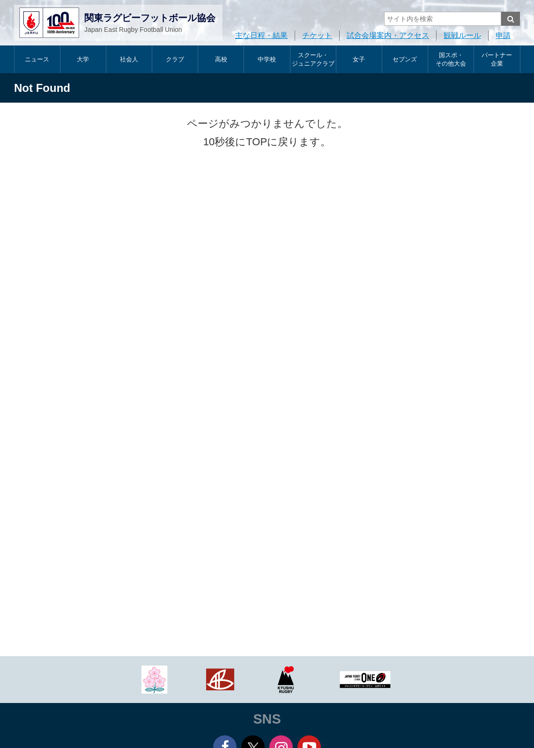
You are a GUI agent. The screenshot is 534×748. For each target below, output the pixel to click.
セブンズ (405, 59)
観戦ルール (462, 35)
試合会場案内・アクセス (388, 35)
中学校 (267, 59)
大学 (83, 59)
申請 (503, 35)
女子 (359, 59)
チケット (317, 35)
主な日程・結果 (261, 35)
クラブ (175, 59)
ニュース (37, 59)
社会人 (129, 59)
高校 (221, 59)
